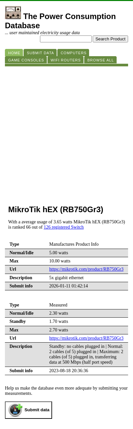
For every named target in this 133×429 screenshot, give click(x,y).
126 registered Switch (64, 227)
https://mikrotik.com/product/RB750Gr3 (86, 269)
